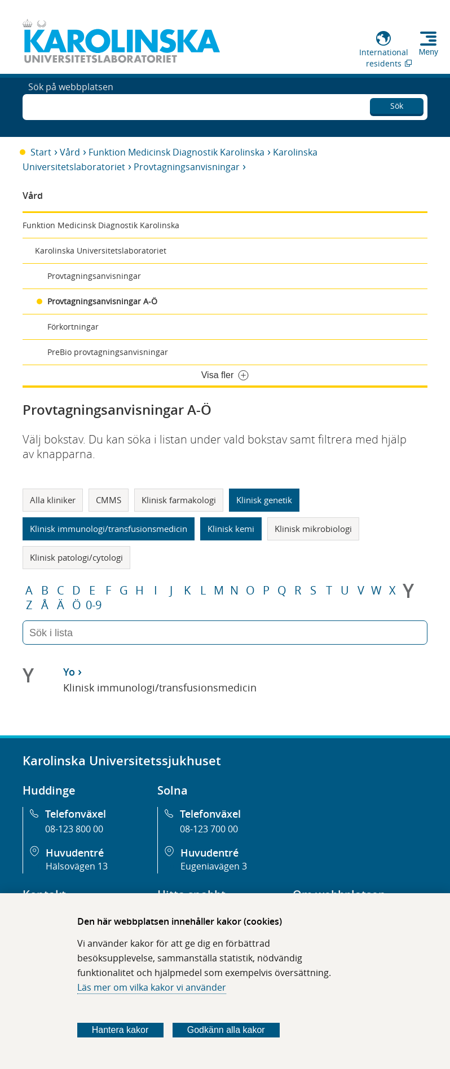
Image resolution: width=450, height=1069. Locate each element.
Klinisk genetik (264, 499)
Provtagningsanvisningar (187, 167)
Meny (428, 51)
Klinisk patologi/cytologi (76, 557)
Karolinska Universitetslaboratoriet (100, 250)
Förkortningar (73, 326)
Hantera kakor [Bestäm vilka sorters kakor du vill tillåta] (120, 1030)
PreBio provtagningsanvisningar (107, 352)
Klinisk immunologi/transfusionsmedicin (108, 528)
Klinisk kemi (231, 528)
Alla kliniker (53, 499)
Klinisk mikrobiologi (313, 528)
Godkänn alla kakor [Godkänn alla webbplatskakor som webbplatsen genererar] (226, 1030)
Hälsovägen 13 (77, 866)
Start (40, 152)
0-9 (94, 605)
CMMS (108, 499)
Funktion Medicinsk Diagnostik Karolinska (176, 152)
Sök (396, 104)
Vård (70, 152)
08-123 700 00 (209, 829)
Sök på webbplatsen (70, 106)
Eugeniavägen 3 (213, 866)
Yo (69, 671)
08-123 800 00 (74, 829)
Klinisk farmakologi (179, 499)
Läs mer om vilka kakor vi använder (151, 987)
